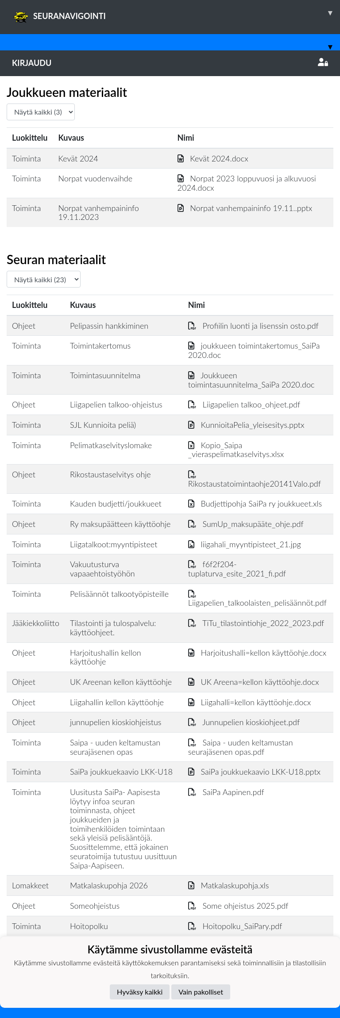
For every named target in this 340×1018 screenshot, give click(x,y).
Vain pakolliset (200, 991)
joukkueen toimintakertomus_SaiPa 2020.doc (254, 350)
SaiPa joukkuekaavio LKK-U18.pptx (254, 771)
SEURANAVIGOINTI (176, 13)
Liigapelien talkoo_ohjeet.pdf (244, 404)
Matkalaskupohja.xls (228, 885)
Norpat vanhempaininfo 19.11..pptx (245, 208)
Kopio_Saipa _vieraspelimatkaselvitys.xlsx (236, 449)
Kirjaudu (170, 63)
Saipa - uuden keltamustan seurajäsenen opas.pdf (240, 747)
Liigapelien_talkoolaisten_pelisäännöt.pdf (257, 598)
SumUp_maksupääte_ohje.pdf (246, 524)
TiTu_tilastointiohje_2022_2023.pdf (256, 623)
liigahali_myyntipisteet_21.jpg (244, 544)
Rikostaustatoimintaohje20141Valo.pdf (254, 478)
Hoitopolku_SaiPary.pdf (235, 926)
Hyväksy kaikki (139, 991)
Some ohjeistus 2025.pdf (238, 905)
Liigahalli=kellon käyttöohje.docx (249, 702)
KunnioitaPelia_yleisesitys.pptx (246, 425)
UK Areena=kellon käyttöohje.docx (253, 682)
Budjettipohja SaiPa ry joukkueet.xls (255, 503)
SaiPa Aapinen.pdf (226, 792)
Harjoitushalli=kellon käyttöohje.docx (257, 652)
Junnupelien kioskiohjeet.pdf (244, 722)
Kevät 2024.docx (213, 158)
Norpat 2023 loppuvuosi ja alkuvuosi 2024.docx (247, 182)
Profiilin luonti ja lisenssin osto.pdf (253, 325)
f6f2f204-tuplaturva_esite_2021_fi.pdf (237, 568)
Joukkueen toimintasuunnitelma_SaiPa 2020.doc (251, 379)
